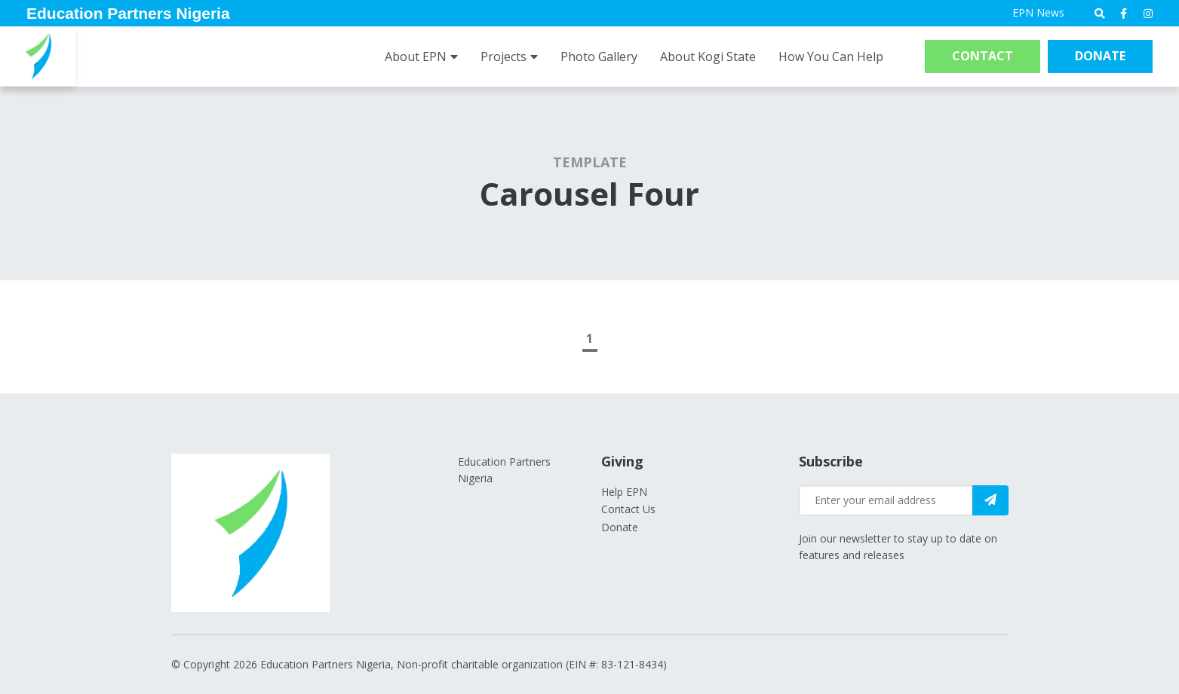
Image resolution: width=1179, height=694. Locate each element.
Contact (982, 55)
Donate (1100, 55)
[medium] (1123, 13)
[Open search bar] (1100, 13)
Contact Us (628, 509)
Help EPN (624, 492)
